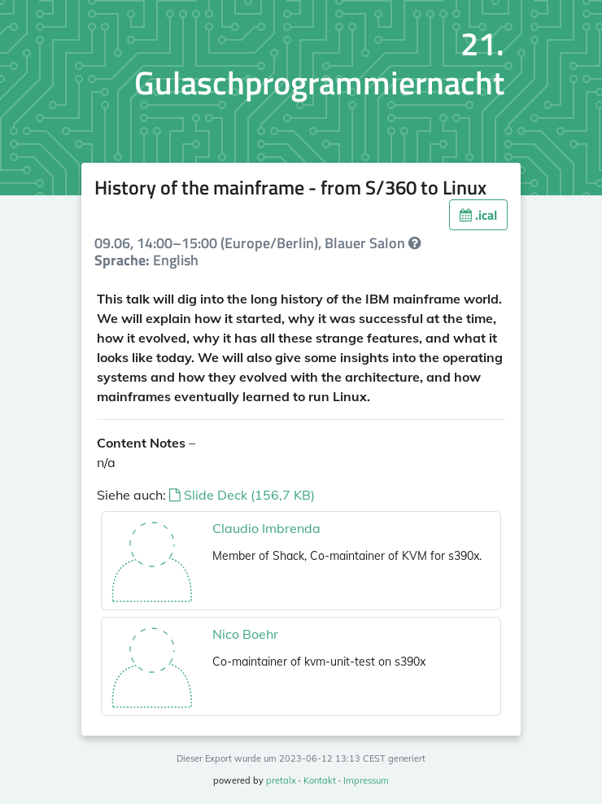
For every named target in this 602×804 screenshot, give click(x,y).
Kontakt (319, 780)
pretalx (281, 780)
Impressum (366, 780)
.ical (478, 215)
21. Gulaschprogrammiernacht (319, 63)
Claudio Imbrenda (266, 528)
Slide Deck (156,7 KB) (242, 495)
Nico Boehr (245, 634)
